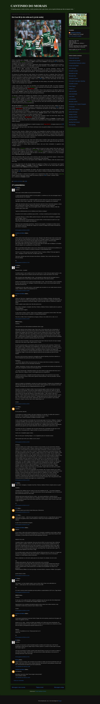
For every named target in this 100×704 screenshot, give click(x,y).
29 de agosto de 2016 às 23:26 (22, 480)
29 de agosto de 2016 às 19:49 (22, 318)
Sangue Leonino (73, 114)
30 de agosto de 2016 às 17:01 (22, 656)
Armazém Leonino (73, 70)
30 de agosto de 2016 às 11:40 (22, 524)
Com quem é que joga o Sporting (77, 81)
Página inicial (39, 687)
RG (16, 187)
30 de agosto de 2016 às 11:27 (22, 505)
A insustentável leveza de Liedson (77, 63)
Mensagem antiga (59, 687)
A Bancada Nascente (74, 58)
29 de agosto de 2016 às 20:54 (22, 403)
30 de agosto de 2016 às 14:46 (22, 610)
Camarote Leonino (73, 78)
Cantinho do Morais (20, 233)
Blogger (60, 700)
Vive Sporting (72, 124)
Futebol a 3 (71, 88)
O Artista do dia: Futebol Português (77, 104)
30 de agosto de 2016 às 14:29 (22, 592)
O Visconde (72, 106)
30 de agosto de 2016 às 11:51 (22, 575)
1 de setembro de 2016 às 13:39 (22, 666)
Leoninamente (72, 99)
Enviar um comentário (19, 680)
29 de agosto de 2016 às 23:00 (22, 442)
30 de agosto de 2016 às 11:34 (22, 512)
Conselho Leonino (73, 83)
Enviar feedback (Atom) (40, 691)
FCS (16, 406)
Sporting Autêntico (73, 117)
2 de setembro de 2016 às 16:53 (22, 677)
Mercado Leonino (73, 101)
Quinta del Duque (73, 112)
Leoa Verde (72, 96)
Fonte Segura (72, 86)
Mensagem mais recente (18, 687)
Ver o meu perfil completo (75, 36)
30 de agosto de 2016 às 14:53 (22, 637)
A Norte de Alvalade (74, 65)
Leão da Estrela (73, 91)
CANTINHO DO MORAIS (29, 6)
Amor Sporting (72, 68)
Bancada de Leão (73, 73)
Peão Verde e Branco (74, 109)
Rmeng (17, 659)
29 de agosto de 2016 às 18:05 (22, 290)
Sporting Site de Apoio (74, 122)
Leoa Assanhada (73, 94)
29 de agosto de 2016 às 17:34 (22, 262)
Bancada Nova (72, 76)
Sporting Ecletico (73, 119)
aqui (19, 171)
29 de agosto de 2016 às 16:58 (22, 230)
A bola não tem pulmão (74, 60)
